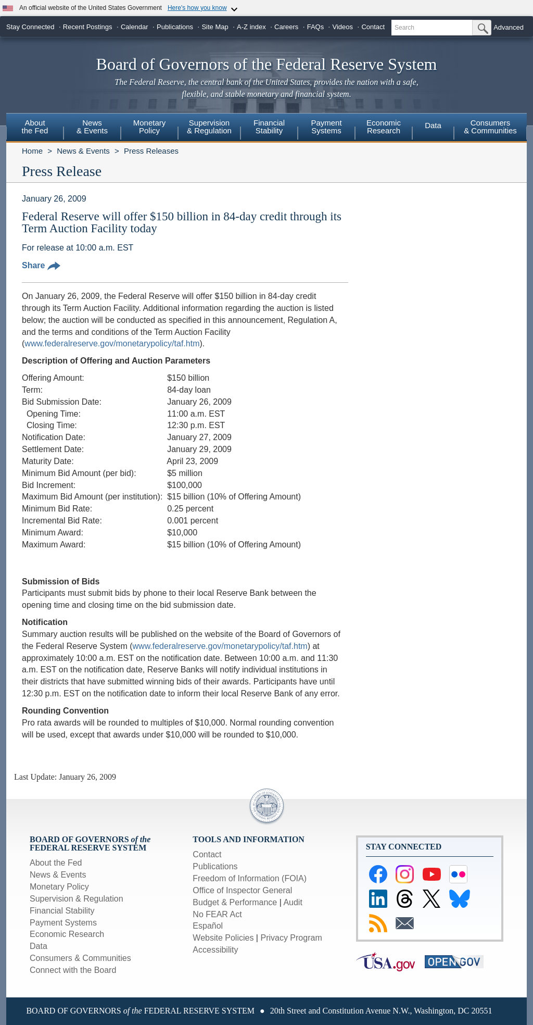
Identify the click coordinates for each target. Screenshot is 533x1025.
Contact (373, 27)
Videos (343, 27)
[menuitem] (35, 128)
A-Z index (251, 27)
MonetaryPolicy (149, 126)
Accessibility (215, 949)
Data (433, 125)
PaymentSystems (326, 126)
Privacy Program (291, 937)
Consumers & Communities (490, 126)
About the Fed (56, 862)
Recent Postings (87, 27)
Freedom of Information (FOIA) (250, 878)
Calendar (134, 27)
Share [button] (41, 265)
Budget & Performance (235, 902)
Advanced (508, 27)
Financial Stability (62, 910)
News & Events (83, 150)
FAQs (315, 27)
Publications (175, 27)
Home (32, 150)
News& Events (92, 126)
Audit (292, 902)
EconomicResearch (383, 126)
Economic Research (67, 934)
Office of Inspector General (242, 890)
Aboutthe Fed (35, 126)
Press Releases (151, 150)
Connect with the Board (73, 970)
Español (208, 925)
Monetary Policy (59, 886)
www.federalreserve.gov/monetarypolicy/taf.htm (111, 343)
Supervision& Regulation (209, 126)
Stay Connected (30, 27)
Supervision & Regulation (76, 898)
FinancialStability (269, 126)
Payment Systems (63, 922)
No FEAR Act (217, 914)
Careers (286, 27)
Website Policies (223, 937)
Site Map (214, 27)
